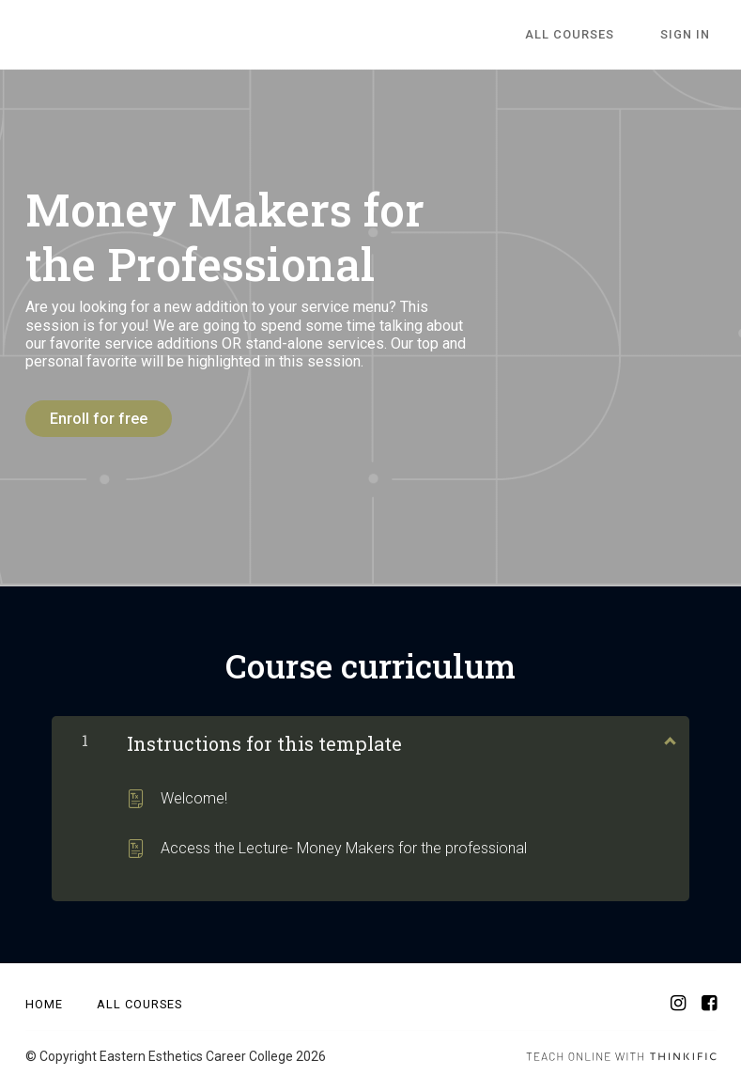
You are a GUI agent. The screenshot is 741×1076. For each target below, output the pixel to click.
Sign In (692, 35)
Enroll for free (98, 419)
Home (44, 998)
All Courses (588, 35)
